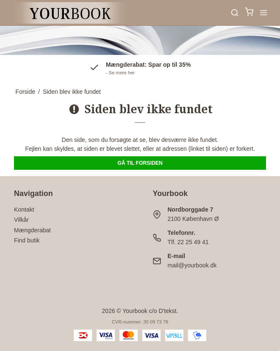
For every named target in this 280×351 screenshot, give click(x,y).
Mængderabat (32, 230)
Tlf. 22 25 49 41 (188, 242)
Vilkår (21, 219)
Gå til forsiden (140, 163)
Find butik (27, 240)
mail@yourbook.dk (192, 265)
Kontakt (24, 209)
